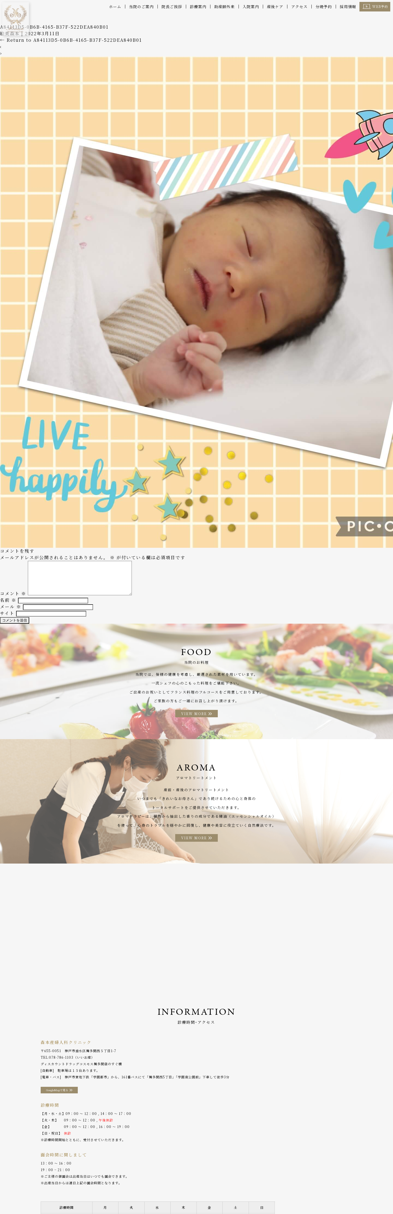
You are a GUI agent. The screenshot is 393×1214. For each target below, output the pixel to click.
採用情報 (348, 6)
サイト (7, 610)
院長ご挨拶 (172, 6)
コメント (13, 591)
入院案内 (251, 6)
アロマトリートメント (201, 1197)
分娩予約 (323, 6)
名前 (8, 597)
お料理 (171, 1197)
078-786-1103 (61, 1069)
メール (10, 604)
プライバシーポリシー (329, 1197)
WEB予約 (380, 6)
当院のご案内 (141, 6)
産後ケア (275, 6)
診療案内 (198, 6)
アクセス (299, 6)
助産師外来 (224, 6)
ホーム (115, 6)
